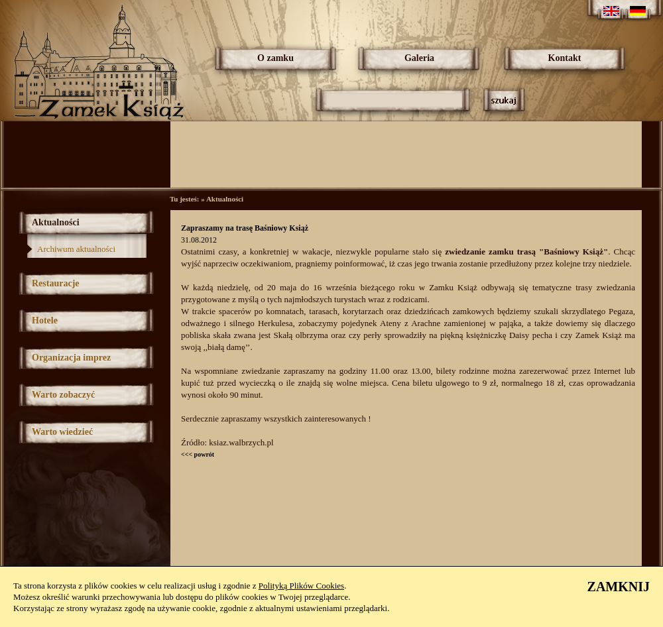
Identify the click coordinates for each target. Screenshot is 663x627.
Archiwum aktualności (76, 249)
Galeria (419, 58)
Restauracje (56, 283)
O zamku (275, 58)
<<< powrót (197, 454)
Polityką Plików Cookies (301, 586)
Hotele (45, 320)
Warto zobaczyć (63, 395)
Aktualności (56, 222)
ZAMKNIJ (618, 586)
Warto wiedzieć (62, 432)
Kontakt (564, 58)
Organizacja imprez (71, 358)
